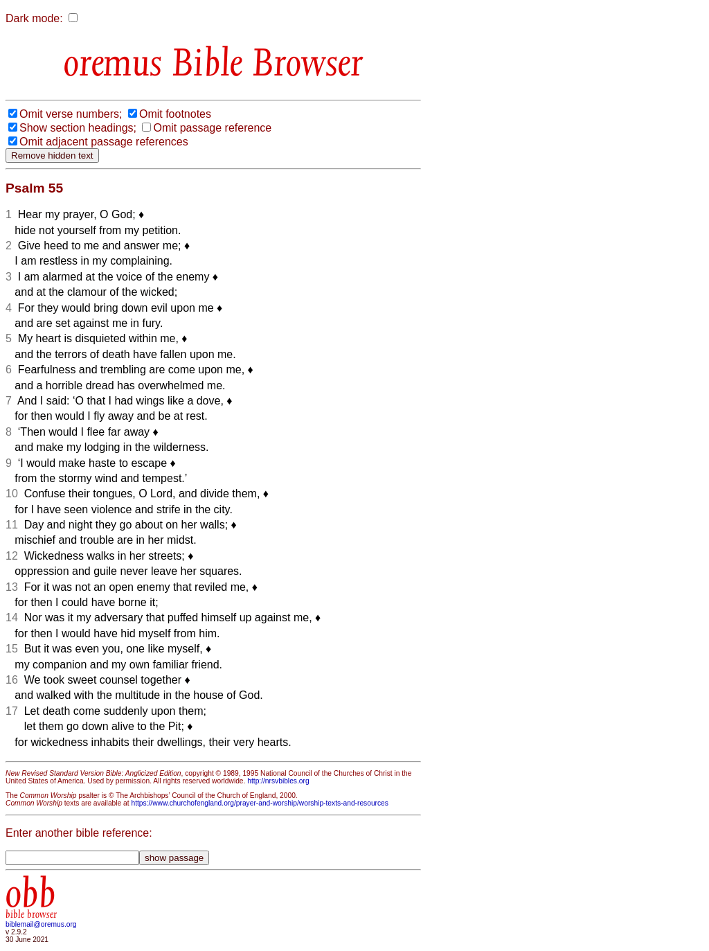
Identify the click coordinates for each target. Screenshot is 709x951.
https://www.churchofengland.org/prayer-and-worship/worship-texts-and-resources (259, 803)
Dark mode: (34, 18)
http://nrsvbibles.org (278, 781)
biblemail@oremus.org (41, 924)
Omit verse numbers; (70, 114)
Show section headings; (77, 128)
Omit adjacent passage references (103, 142)
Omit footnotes (175, 114)
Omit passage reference (212, 128)
